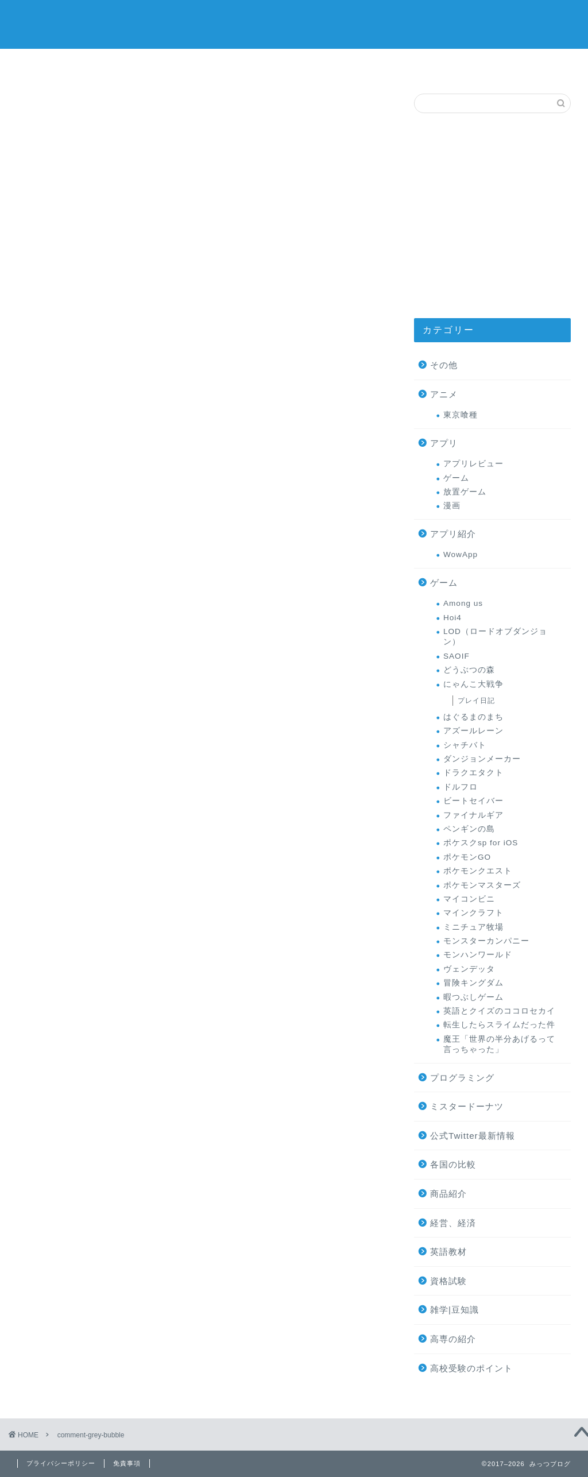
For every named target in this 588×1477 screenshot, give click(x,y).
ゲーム (213, 64)
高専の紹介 (536, 64)
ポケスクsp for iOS (480, 842)
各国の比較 (453, 1164)
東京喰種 (460, 415)
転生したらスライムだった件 (499, 1024)
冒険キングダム (473, 983)
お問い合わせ (455, 64)
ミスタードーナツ (293, 66)
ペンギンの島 (469, 829)
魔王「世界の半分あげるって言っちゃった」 (499, 1044)
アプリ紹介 (453, 534)
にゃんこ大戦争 (473, 684)
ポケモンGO (467, 857)
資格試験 (448, 1281)
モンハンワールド (477, 954)
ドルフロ (460, 787)
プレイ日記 (476, 701)
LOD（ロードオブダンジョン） (495, 636)
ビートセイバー (473, 801)
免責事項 (127, 1463)
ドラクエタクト (473, 772)
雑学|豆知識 (454, 1309)
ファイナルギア (473, 815)
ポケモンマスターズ (482, 885)
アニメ (444, 394)
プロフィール (375, 64)
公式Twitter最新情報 (472, 1135)
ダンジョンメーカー (482, 759)
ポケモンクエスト (477, 871)
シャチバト (464, 745)
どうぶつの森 (469, 670)
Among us (463, 603)
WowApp (460, 554)
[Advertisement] (492, 215)
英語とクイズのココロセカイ (499, 1011)
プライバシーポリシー (60, 1463)
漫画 (452, 505)
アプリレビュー (473, 463)
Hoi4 (452, 617)
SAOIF (456, 656)
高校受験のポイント (471, 1368)
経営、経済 (453, 1223)
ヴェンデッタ (469, 969)
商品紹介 (448, 1193)
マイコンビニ (469, 899)
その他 (444, 365)
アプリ (444, 443)
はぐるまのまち (473, 717)
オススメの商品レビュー (133, 68)
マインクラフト (473, 912)
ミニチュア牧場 (473, 927)
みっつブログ (294, 23)
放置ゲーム (464, 492)
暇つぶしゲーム (473, 997)
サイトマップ (52, 64)
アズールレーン (473, 730)
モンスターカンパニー (486, 941)
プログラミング (462, 1077)
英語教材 (448, 1251)
